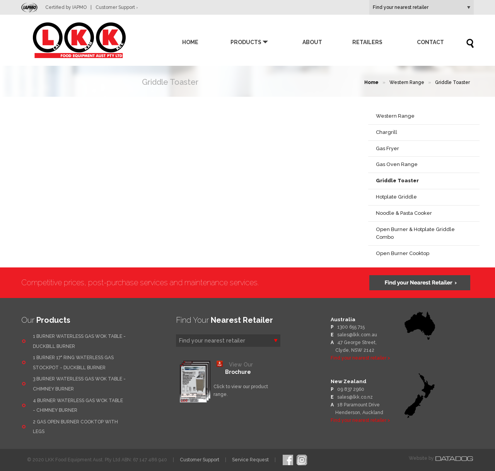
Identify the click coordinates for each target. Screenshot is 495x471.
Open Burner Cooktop (402, 253)
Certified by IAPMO (58, 7)
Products (245, 42)
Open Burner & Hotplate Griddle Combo (415, 233)
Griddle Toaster (452, 82)
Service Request (250, 459)
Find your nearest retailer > (360, 358)
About (312, 42)
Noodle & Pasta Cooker (404, 213)
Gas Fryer (387, 148)
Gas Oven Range (397, 164)
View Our (239, 368)
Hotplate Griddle (396, 197)
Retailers (367, 42)
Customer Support (117, 7)
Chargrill (386, 132)
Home (190, 42)
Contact (430, 42)
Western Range (406, 82)
